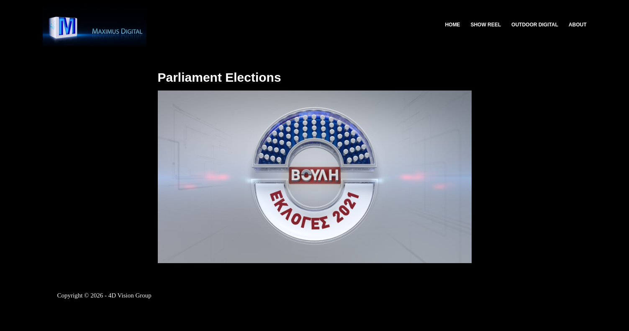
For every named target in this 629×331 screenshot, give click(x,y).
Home (452, 25)
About (578, 25)
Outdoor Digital (534, 25)
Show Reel (485, 25)
